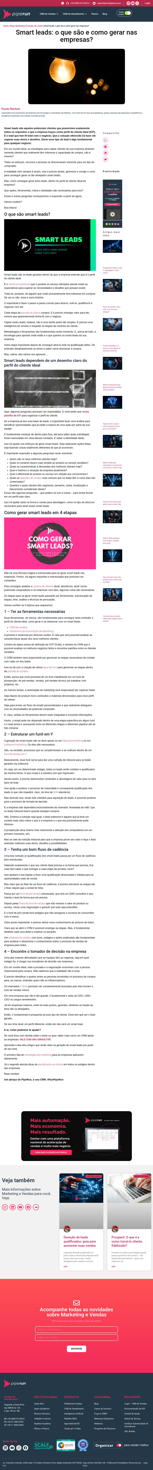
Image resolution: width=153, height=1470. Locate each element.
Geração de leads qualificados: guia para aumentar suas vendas (80, 1241)
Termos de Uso (134, 1463)
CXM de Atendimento (74, 1408)
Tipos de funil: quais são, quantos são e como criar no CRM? (112, 579)
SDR (55, 792)
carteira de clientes (43, 586)
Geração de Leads (34, 26)
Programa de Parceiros (104, 1428)
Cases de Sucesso (102, 1408)
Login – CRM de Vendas (135, 1403)
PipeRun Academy (42, 1423)
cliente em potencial (19, 284)
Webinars (98, 1423)
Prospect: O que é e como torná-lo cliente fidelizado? (127, 1241)
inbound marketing (72, 740)
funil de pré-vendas (30, 893)
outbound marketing (15, 744)
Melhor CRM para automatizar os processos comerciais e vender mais (112, 465)
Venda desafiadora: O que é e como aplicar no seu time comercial (112, 348)
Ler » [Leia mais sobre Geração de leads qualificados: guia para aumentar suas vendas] (66, 1266)
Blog (12, 26)
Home (6, 26)
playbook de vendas (19, 937)
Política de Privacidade (117, 1463)
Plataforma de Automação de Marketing (31, 631)
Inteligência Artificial (73, 1413)
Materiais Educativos (104, 1418)
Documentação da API (134, 1408)
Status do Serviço (132, 1418)
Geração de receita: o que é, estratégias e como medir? (112, 270)
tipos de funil (50, 667)
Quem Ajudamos (41, 1408)
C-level (23, 986)
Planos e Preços (41, 1428)
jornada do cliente (30, 312)
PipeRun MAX (70, 1418)
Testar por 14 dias (72, 1428)
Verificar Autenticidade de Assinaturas (136, 1425)
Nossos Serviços (42, 1413)
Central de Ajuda (132, 1413)
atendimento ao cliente (50, 1064)
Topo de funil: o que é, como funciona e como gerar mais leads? (111, 426)
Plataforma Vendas (73, 1403)
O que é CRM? (100, 1413)
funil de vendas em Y (15, 754)
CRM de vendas (18, 627)
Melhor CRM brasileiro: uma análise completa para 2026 (111, 540)
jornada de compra (18, 671)
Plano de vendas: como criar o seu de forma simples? (111, 309)
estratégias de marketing (38, 1054)
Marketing (20, 26)
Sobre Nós (39, 1403)
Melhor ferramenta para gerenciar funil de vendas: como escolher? (112, 387)
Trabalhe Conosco (42, 1418)
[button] (105, 140)
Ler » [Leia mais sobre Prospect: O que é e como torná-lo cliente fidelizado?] (114, 1266)
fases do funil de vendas (32, 903)
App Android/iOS (72, 1423)
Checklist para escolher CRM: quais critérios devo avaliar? (112, 618)
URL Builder (129, 1431)
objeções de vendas (30, 477)
